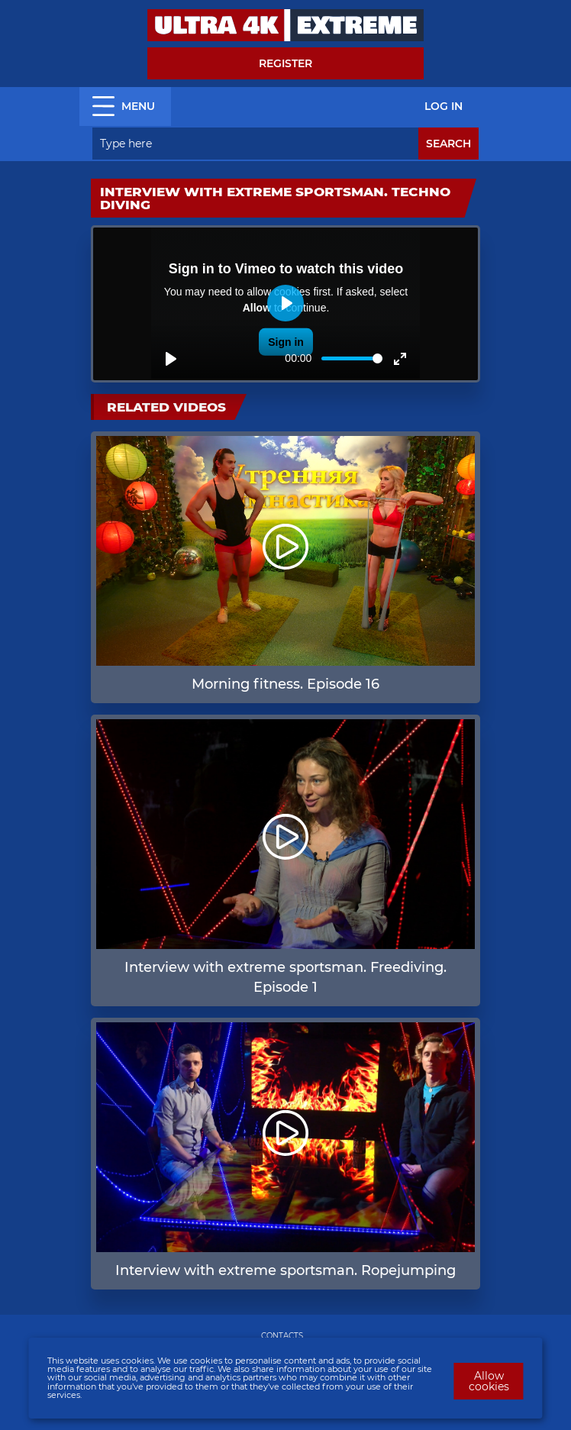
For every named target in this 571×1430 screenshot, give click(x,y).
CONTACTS (282, 1336)
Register (285, 63)
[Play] (171, 359)
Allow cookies (489, 1381)
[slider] (351, 358)
